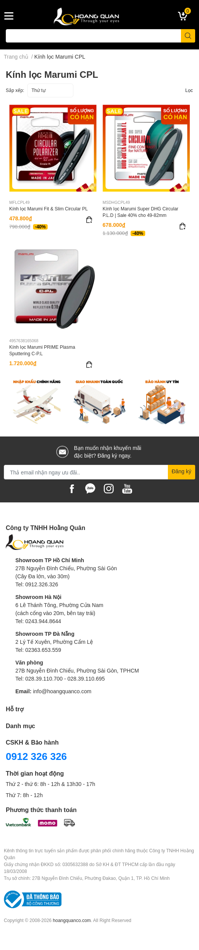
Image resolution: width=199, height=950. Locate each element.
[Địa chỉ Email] (99, 472)
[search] (188, 36)
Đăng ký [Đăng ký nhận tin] (181, 471)
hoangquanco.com (72, 920)
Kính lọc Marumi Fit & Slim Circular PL (48, 209)
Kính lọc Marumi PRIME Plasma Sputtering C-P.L (42, 350)
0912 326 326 (36, 756)
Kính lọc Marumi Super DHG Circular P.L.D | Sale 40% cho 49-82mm (140, 212)
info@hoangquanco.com (62, 691)
